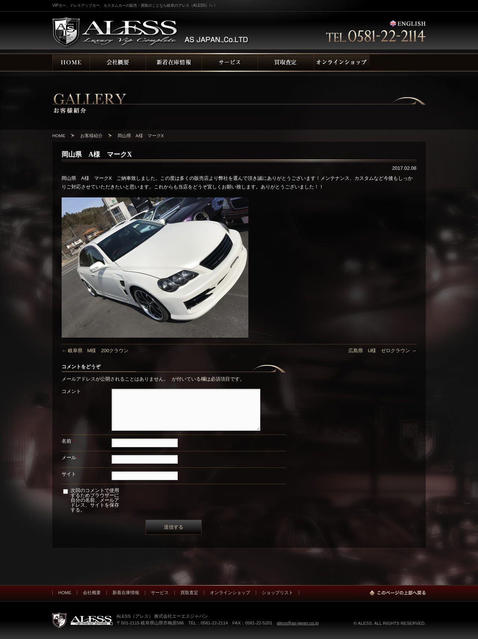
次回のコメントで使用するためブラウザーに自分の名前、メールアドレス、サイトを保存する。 (95, 500)
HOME (64, 592)
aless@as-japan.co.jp (298, 622)
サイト (69, 473)
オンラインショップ (230, 592)
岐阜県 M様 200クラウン (95, 350)
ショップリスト (277, 592)
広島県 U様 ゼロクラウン (382, 350)
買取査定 (189, 592)
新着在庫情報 (125, 592)
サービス (160, 592)
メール (71, 457)
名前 (68, 441)
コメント (71, 391)
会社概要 (92, 592)
